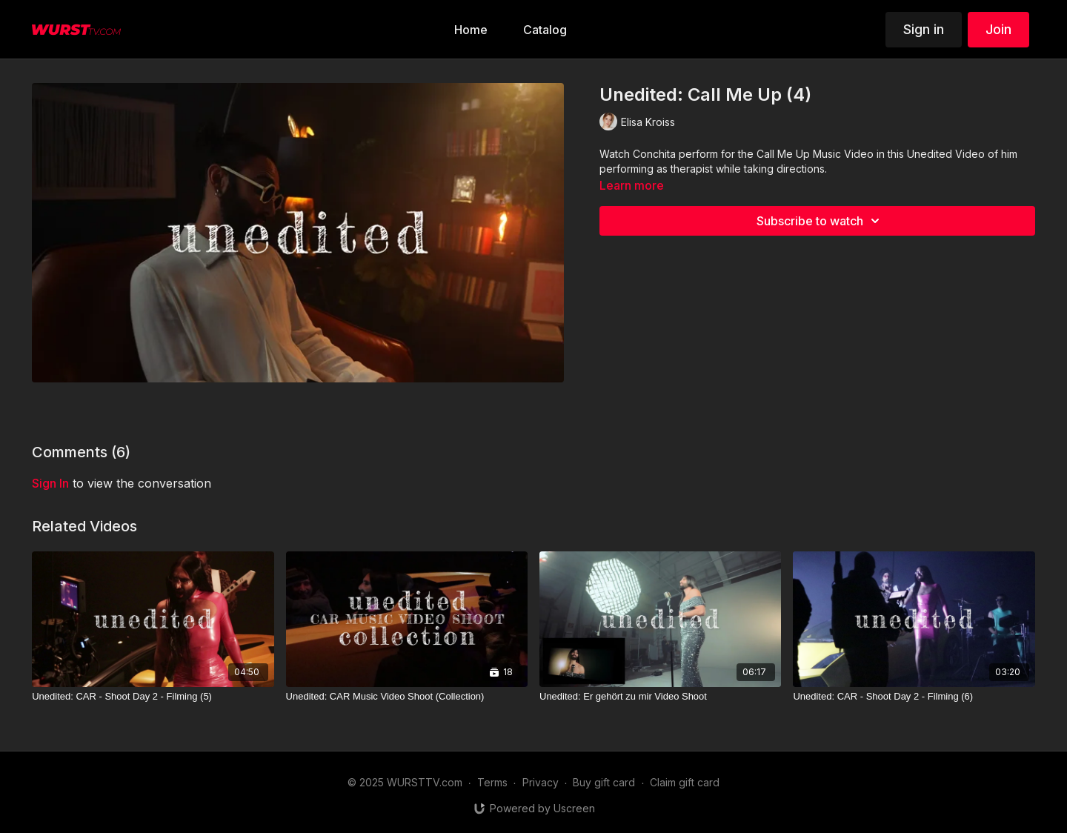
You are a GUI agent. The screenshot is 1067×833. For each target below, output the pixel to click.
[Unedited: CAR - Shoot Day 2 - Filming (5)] (152, 696)
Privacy (540, 782)
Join (998, 29)
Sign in (923, 29)
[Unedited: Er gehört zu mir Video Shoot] (660, 696)
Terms (492, 782)
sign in (50, 483)
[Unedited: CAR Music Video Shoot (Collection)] (407, 696)
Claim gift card (684, 782)
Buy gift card (604, 782)
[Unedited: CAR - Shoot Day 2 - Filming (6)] (913, 696)
